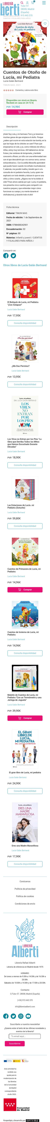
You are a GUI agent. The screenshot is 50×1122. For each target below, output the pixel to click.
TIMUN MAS (21, 213)
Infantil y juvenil (23, 237)
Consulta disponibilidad (25, 323)
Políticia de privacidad (25, 889)
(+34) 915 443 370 (25, 1000)
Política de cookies (25, 896)
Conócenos (25, 881)
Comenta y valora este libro (26, 90)
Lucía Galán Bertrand (16, 309)
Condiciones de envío (25, 903)
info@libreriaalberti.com (25, 1007)
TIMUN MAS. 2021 (12, 85)
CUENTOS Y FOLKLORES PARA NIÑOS (16, 18)
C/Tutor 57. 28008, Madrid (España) (25, 994)
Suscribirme (14, 1043)
